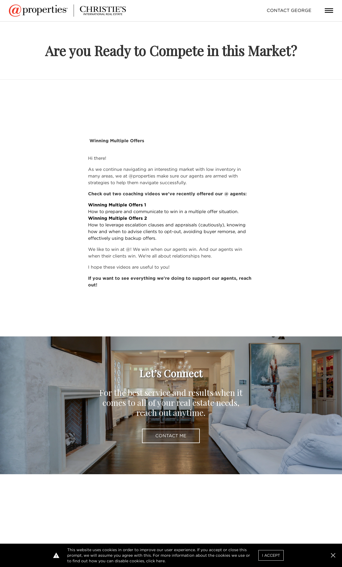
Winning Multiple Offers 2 (117, 218)
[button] (333, 555)
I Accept (271, 555)
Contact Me (170, 435)
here (160, 561)
